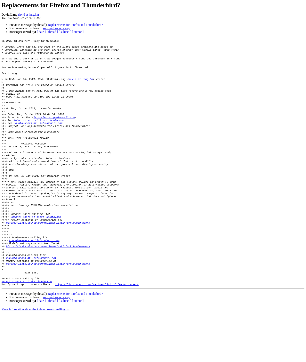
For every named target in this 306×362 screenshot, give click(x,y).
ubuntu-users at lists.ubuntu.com (38, 140)
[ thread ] (52, 31)
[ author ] (78, 31)
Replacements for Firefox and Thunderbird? (75, 24)
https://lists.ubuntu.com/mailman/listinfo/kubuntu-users (48, 259)
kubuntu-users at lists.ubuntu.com (39, 136)
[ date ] (41, 31)
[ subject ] (65, 31)
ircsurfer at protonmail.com (54, 133)
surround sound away (56, 28)
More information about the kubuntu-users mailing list (35, 358)
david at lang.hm (28, 14)
